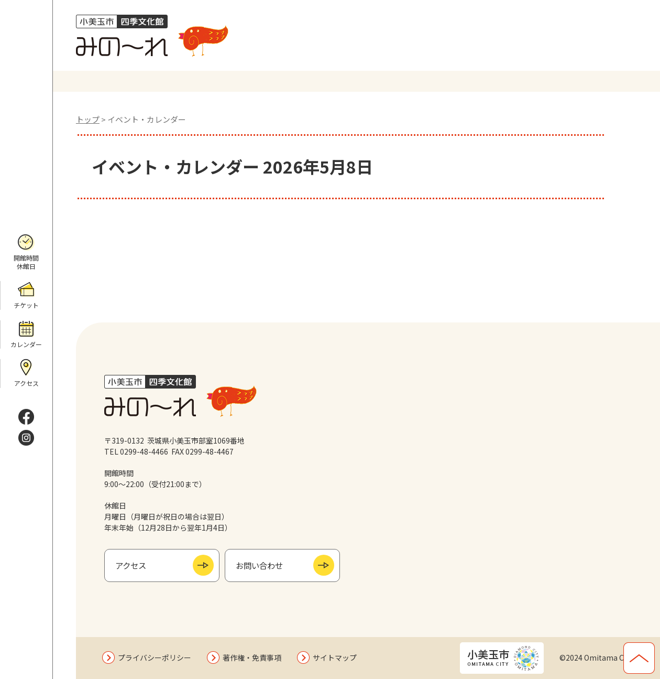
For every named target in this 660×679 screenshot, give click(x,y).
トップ (88, 119)
